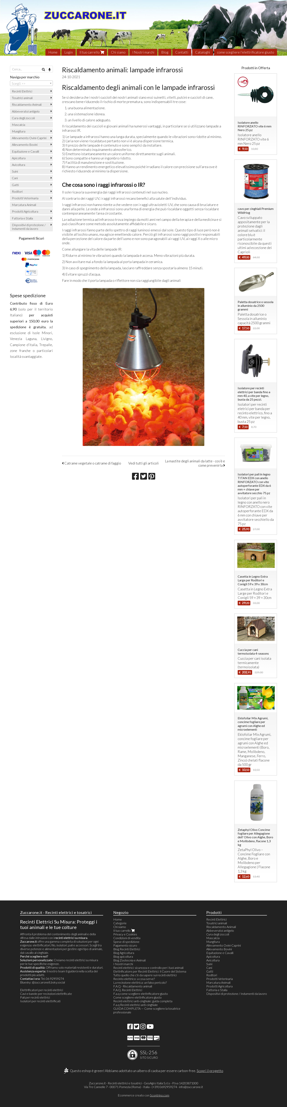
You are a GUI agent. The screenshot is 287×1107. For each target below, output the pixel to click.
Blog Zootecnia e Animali (129, 960)
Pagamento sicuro (125, 945)
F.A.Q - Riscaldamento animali (132, 986)
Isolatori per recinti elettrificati (40, 1001)
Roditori (17, 191)
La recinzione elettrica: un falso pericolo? (140, 982)
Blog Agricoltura (123, 953)
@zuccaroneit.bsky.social (48, 982)
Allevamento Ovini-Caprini (29, 138)
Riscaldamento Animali (27, 104)
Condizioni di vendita (126, 938)
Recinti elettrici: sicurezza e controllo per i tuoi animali (148, 967)
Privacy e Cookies (125, 934)
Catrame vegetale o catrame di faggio (91, 463)
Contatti (181, 52)
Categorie (120, 923)
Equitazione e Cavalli (25, 151)
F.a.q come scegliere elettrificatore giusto (140, 993)
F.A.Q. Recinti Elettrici (127, 990)
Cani (15, 178)
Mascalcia (18, 124)
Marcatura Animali (24, 205)
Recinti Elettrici (22, 91)
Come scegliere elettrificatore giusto (137, 997)
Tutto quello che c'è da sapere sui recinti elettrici (145, 975)
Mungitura (18, 131)
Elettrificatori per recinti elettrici (41, 990)
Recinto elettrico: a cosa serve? (134, 979)
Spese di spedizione (126, 941)
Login (68, 52)
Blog (164, 52)
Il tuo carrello (92, 52)
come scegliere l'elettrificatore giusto (245, 52)
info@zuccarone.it (191, 1087)
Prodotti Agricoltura (25, 211)
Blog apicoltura (123, 956)
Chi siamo (118, 52)
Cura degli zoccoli (23, 118)
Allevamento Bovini (24, 144)
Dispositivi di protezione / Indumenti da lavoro (29, 226)
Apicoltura (19, 158)
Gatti (15, 185)
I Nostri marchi (143, 52)
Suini (15, 171)
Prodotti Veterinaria (25, 198)
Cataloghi (202, 52)
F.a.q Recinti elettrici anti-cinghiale (135, 1005)
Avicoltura (18, 164)
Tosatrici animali (22, 98)
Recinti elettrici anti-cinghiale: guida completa (142, 1001)
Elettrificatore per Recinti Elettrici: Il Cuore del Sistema (149, 971)
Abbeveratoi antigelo (26, 111)
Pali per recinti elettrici (35, 997)
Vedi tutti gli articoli (143, 463)
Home (53, 52)
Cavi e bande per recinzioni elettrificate (46, 993)
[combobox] (31, 83)
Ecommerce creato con (143, 1095)
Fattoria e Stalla (22, 218)
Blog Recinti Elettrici (126, 949)
